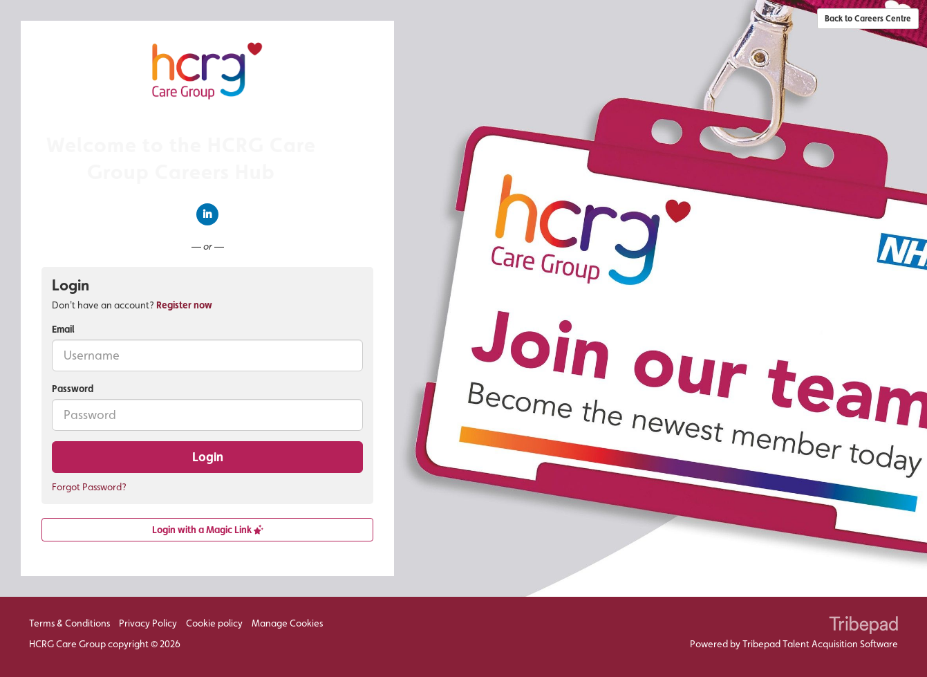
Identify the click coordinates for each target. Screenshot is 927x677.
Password (72, 388)
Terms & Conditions (69, 623)
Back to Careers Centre (868, 19)
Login (207, 456)
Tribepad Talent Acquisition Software (820, 643)
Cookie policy (214, 623)
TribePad (863, 626)
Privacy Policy (148, 623)
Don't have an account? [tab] (132, 304)
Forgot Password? (89, 486)
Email (63, 329)
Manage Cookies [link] (287, 623)
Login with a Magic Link (207, 529)
